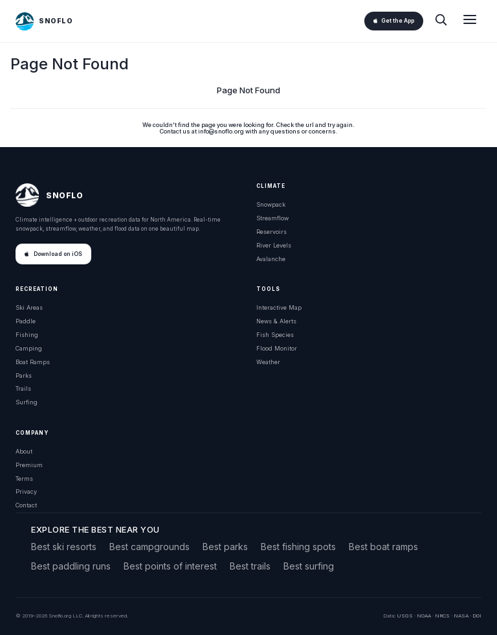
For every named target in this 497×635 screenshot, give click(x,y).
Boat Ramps (33, 361)
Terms (24, 478)
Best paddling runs (71, 566)
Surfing (27, 402)
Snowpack (270, 204)
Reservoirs (271, 231)
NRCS (442, 615)
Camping (29, 348)
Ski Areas (29, 307)
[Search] (441, 21)
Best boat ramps (383, 546)
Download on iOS (53, 254)
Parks (24, 375)
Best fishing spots (298, 546)
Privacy (26, 491)
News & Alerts (276, 321)
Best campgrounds (149, 546)
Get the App (393, 20)
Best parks (225, 546)
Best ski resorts (63, 546)
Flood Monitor (276, 348)
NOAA (424, 615)
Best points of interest (170, 566)
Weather (268, 361)
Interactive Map (279, 307)
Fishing (27, 334)
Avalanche (270, 258)
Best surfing (308, 566)
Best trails (250, 566)
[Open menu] (469, 21)
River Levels (273, 245)
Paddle (26, 321)
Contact (26, 505)
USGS (405, 615)
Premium (29, 464)
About (24, 451)
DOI (476, 615)
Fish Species (275, 334)
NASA (461, 615)
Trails (23, 388)
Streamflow (272, 218)
